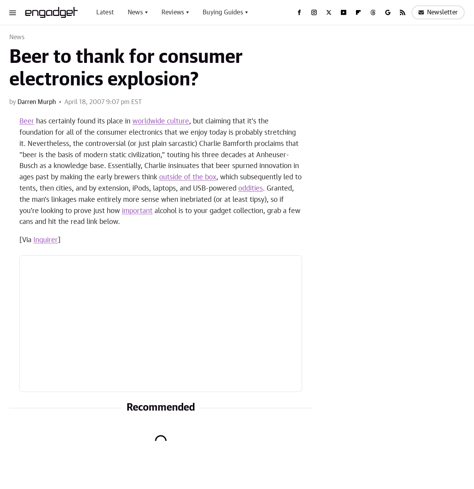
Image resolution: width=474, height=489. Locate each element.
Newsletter (438, 12)
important (137, 211)
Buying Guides (223, 12)
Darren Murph (36, 102)
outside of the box (187, 177)
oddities (250, 188)
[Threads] (373, 12)
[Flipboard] (358, 12)
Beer (26, 121)
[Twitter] (329, 12)
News (135, 12)
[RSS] (402, 12)
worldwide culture (160, 121)
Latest (105, 12)
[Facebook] (299, 12)
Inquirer (45, 240)
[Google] (388, 12)
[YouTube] (343, 12)
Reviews (172, 12)
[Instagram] (314, 12)
